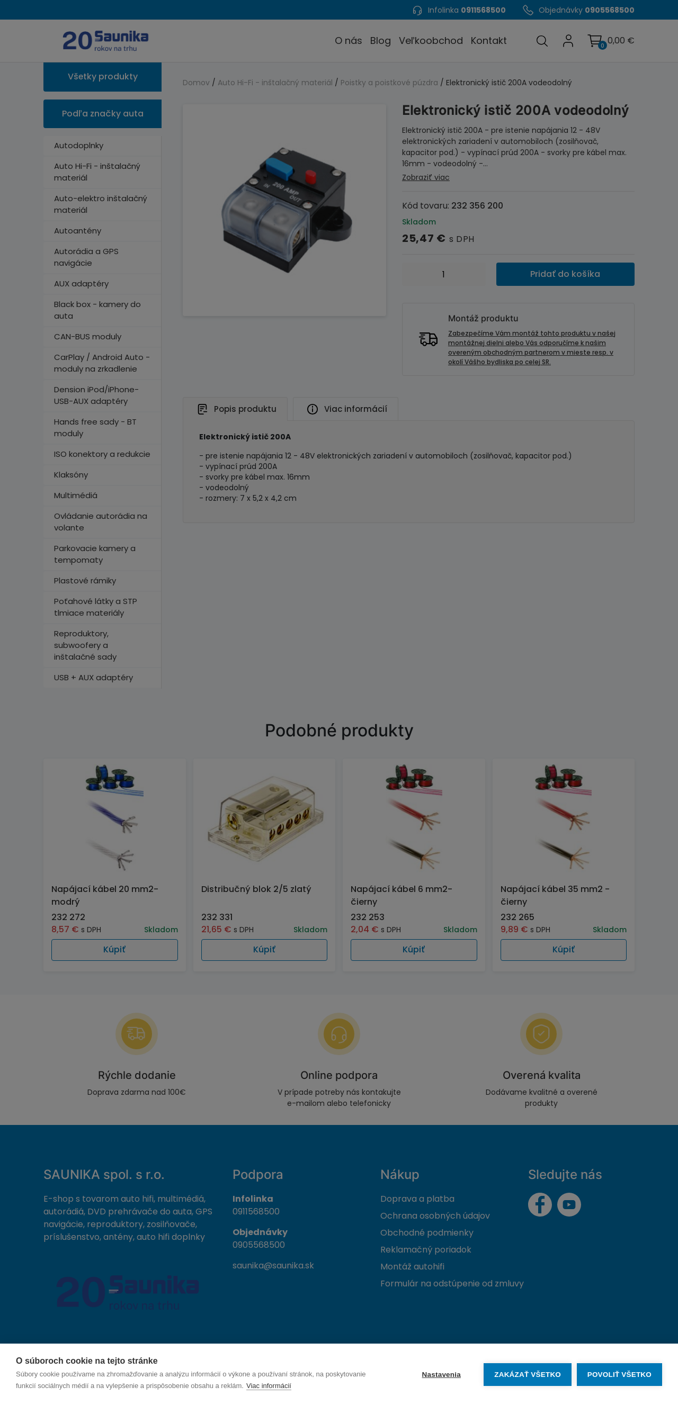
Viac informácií (268, 1386)
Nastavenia (441, 1375)
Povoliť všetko (619, 1375)
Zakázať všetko (527, 1375)
